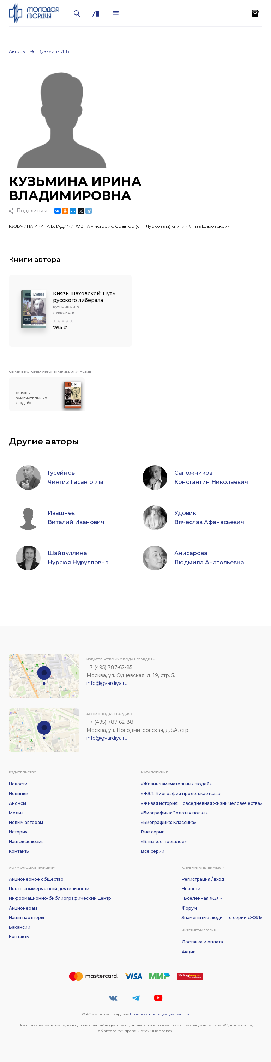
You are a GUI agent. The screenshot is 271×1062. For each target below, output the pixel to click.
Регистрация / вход (203, 879)
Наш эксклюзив (26, 841)
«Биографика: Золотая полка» (174, 812)
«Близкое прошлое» (164, 841)
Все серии (152, 851)
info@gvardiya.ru (107, 683)
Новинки (18, 793)
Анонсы (17, 803)
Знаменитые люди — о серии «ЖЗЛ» (222, 917)
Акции (189, 951)
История (18, 832)
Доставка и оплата (202, 942)
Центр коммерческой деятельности (49, 888)
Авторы (17, 51)
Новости (18, 784)
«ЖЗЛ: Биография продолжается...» (181, 793)
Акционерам (23, 908)
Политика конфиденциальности (159, 1014)
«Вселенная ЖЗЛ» (202, 898)
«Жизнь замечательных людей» (176, 784)
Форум (189, 908)
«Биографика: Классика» (168, 822)
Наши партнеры (26, 917)
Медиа (16, 812)
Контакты (19, 851)
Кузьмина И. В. (54, 51)
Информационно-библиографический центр (60, 898)
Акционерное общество (36, 879)
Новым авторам (26, 822)
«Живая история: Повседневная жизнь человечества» (201, 803)
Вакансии (19, 927)
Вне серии (153, 832)
